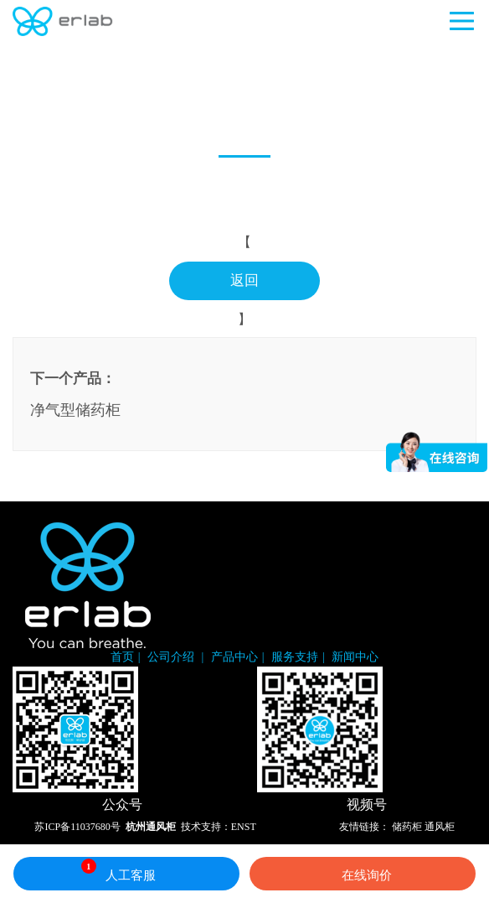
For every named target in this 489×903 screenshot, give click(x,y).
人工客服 (118, 871)
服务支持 (294, 657)
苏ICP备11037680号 (77, 827)
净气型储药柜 (75, 410)
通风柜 (440, 827)
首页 (122, 657)
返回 (244, 280)
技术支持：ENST (218, 827)
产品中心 (234, 657)
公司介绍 (172, 657)
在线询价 (362, 873)
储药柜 (407, 827)
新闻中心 (355, 657)
